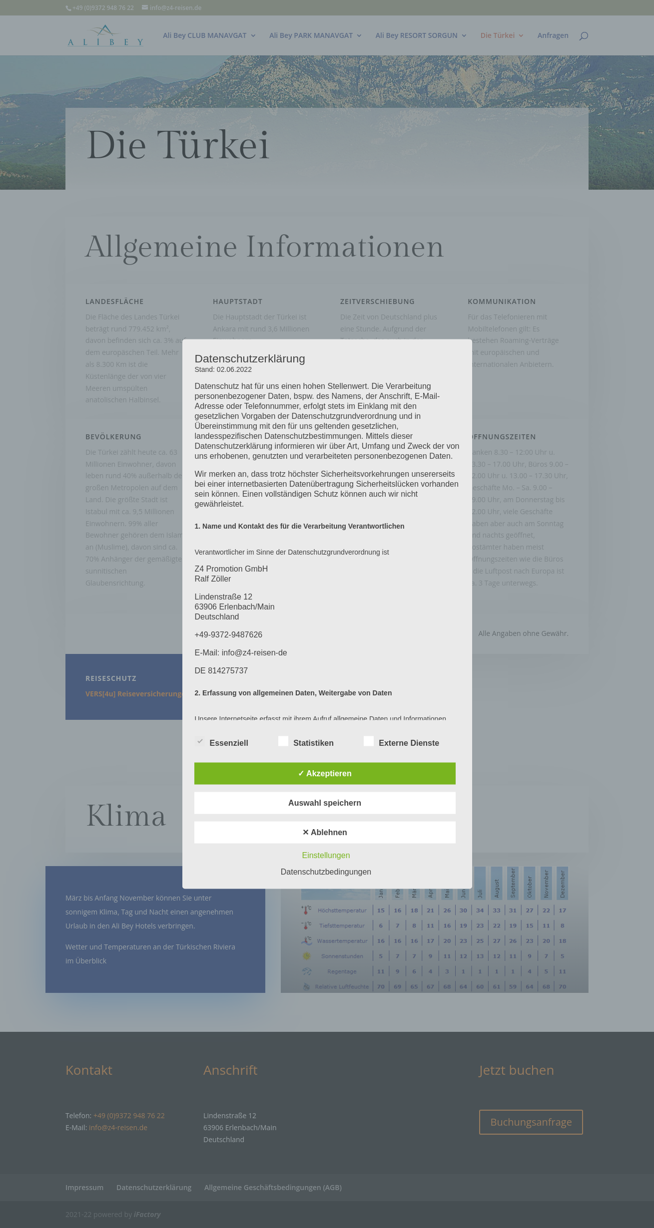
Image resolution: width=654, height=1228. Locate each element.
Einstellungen (326, 855)
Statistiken (306, 741)
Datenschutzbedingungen (326, 872)
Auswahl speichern (324, 803)
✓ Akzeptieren (325, 773)
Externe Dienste (401, 741)
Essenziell (221, 741)
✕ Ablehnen (324, 832)
